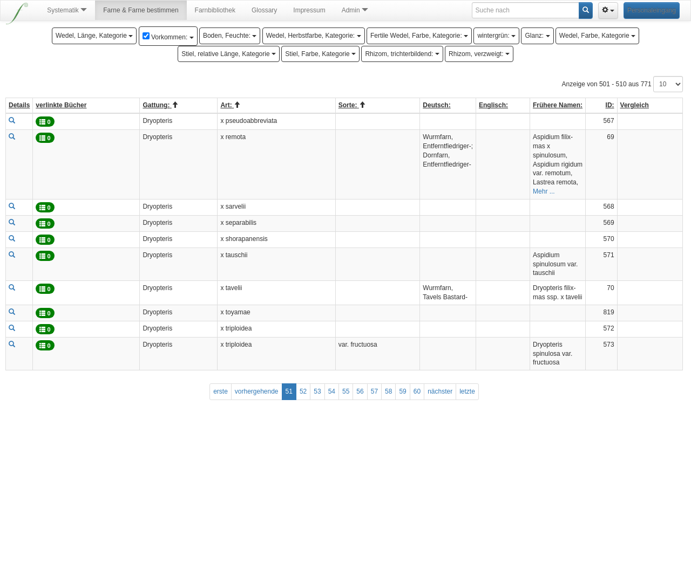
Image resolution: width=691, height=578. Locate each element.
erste (220, 391)
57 (374, 391)
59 (402, 391)
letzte (467, 391)
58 (388, 391)
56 (359, 391)
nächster (440, 391)
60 (417, 391)
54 (331, 391)
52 (303, 391)
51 (289, 391)
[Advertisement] (344, 497)
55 (345, 391)
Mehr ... (544, 191)
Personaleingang (651, 10)
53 (317, 391)
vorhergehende (257, 391)
